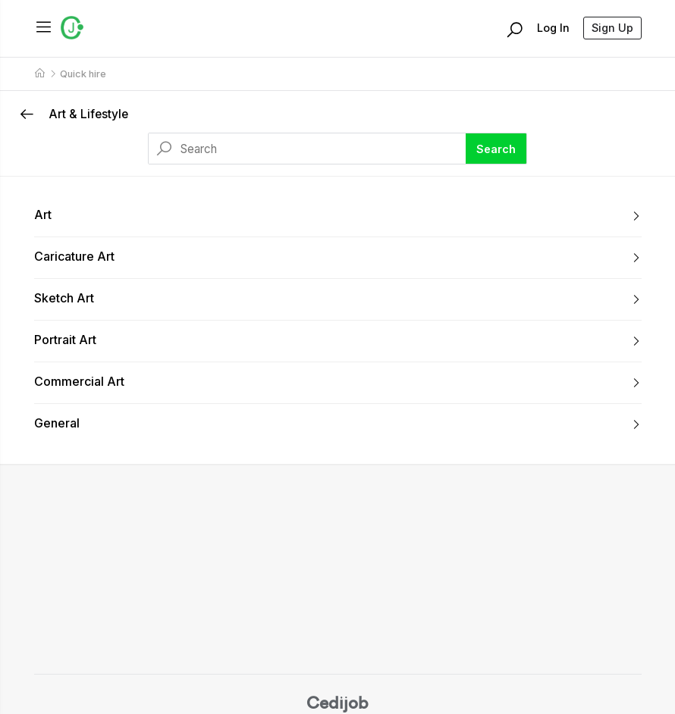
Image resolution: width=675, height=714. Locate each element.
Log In (553, 27)
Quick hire (83, 74)
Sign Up (612, 27)
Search (496, 148)
